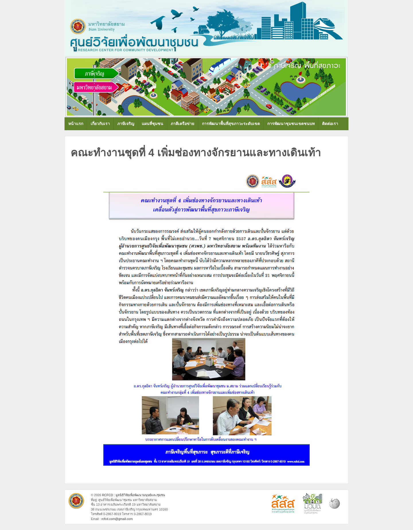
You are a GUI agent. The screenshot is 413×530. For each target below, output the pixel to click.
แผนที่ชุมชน (152, 123)
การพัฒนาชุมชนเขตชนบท (291, 123)
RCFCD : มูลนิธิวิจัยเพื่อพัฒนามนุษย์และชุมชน (133, 495)
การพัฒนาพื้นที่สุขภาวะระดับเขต (231, 123)
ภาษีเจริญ (125, 123)
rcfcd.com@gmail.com (117, 519)
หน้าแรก (75, 123)
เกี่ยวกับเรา (100, 123)
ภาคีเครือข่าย (182, 123)
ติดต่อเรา (330, 123)
